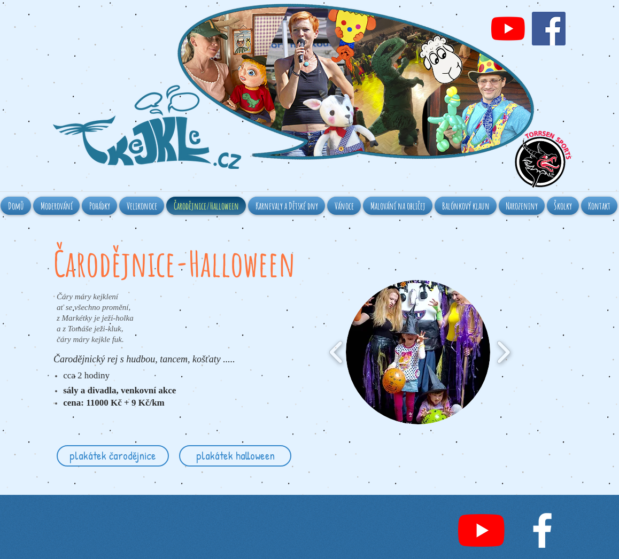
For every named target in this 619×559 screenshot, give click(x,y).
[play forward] (503, 352)
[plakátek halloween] (235, 456)
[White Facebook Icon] (542, 530)
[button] (418, 352)
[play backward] (336, 352)
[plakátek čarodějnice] (113, 456)
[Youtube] (508, 28)
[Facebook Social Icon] (549, 28)
